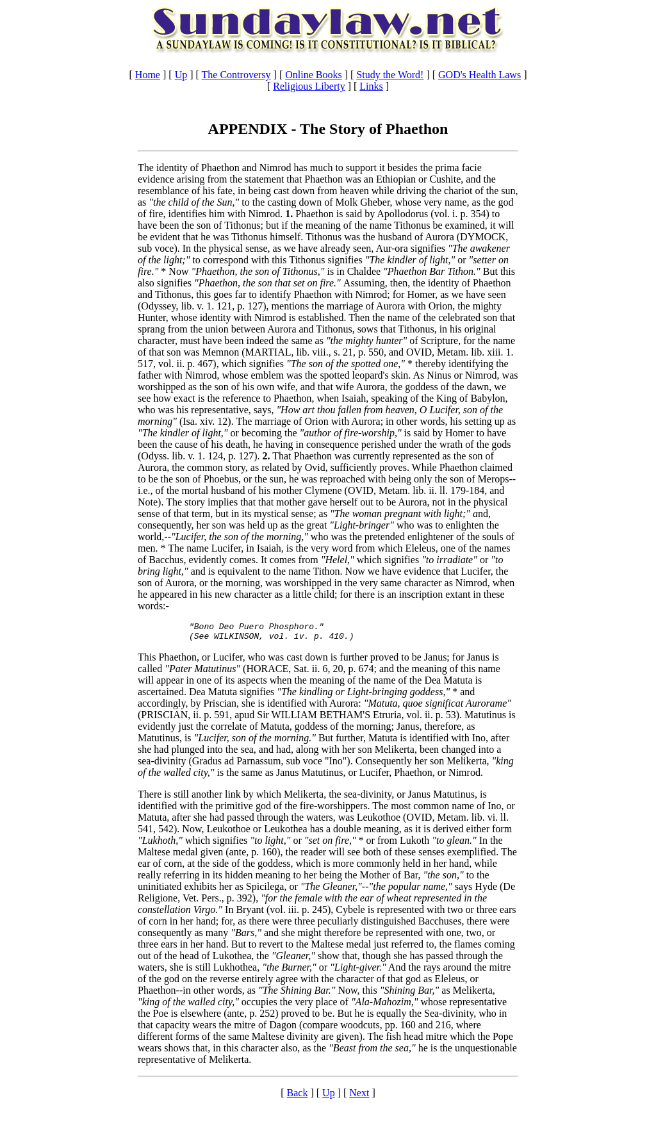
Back (297, 1096)
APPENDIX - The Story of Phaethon (328, 128)
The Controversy (236, 74)
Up (181, 74)
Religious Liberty (309, 86)
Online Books (313, 74)
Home (147, 74)
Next (359, 1096)
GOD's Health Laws (479, 74)
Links (370, 86)
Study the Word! (389, 74)
